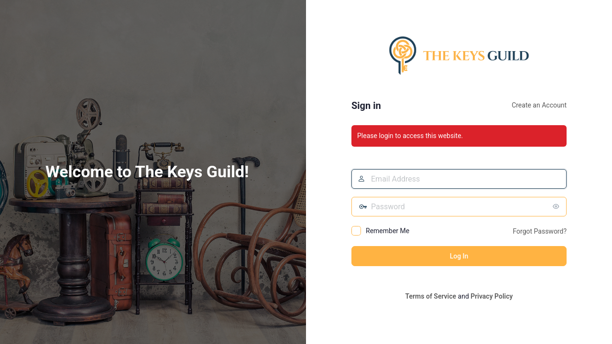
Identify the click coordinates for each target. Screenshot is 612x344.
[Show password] (557, 206)
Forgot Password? (540, 231)
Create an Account (539, 105)
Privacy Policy (491, 296)
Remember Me (387, 231)
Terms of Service (430, 296)
